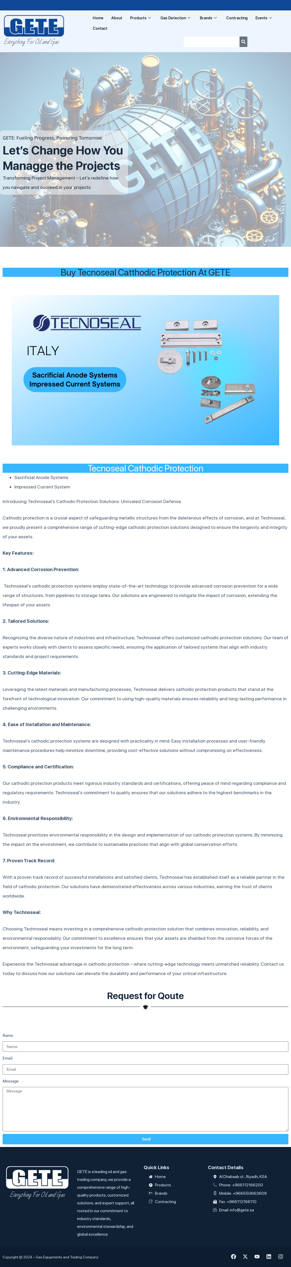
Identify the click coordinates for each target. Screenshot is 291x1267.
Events (264, 18)
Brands (208, 18)
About (116, 18)
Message (11, 1081)
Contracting (237, 18)
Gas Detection (175, 18)
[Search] (243, 42)
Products (140, 18)
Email (8, 1058)
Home (98, 18)
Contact (100, 28)
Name (8, 1035)
